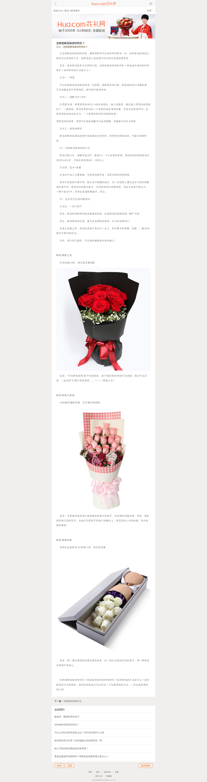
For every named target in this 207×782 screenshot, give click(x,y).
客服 (117, 772)
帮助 (90, 772)
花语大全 (57, 10)
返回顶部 (145, 765)
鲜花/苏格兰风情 (65, 395)
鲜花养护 (75, 10)
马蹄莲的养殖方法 (72, 701)
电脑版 (109, 776)
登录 (59, 765)
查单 (98, 772)
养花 (66, 10)
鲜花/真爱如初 (64, 540)
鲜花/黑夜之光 (64, 255)
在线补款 (107, 772)
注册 (69, 765)
